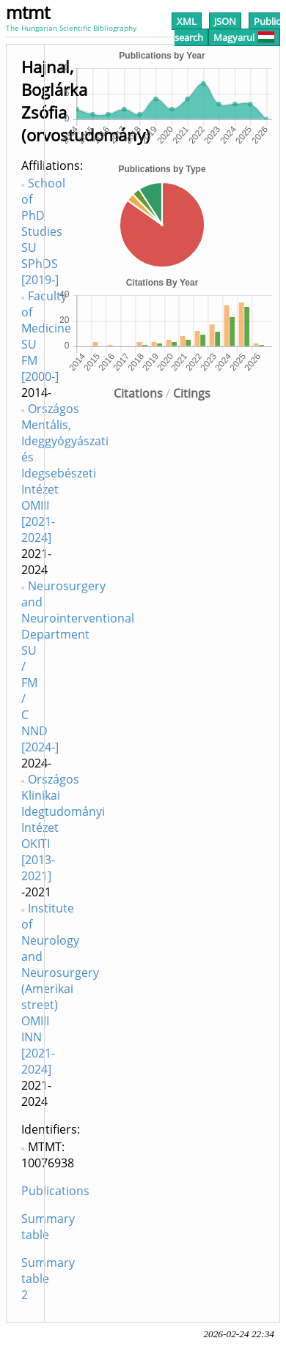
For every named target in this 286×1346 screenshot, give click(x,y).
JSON (225, 21)
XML (187, 21)
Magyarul (244, 37)
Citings (191, 393)
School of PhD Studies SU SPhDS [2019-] (43, 231)
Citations (138, 393)
